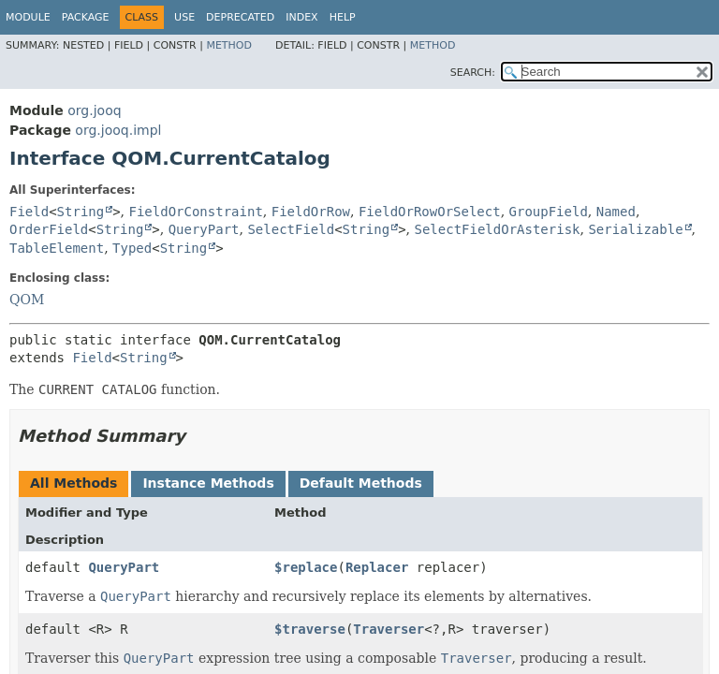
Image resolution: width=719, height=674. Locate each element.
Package (86, 17)
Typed (132, 248)
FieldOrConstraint (196, 211)
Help (343, 17)
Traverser (388, 629)
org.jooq (94, 110)
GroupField (548, 211)
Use (184, 17)
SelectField (290, 229)
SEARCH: (472, 72)
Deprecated (240, 17)
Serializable (635, 229)
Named (616, 211)
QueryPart (204, 229)
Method (229, 45)
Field (29, 211)
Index (301, 17)
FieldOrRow (310, 211)
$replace (305, 567)
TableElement (56, 248)
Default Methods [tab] (361, 483)
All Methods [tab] (73, 483)
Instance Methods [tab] (207, 483)
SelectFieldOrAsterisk (497, 229)
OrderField (48, 229)
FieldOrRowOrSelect (430, 211)
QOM (26, 299)
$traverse (309, 629)
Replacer (376, 567)
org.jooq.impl (118, 130)
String (81, 211)
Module (28, 17)
